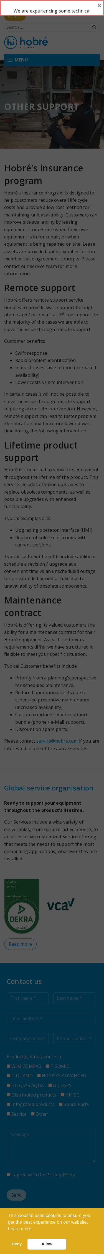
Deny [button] (17, 1244)
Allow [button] (46, 1244)
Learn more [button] (19, 1228)
